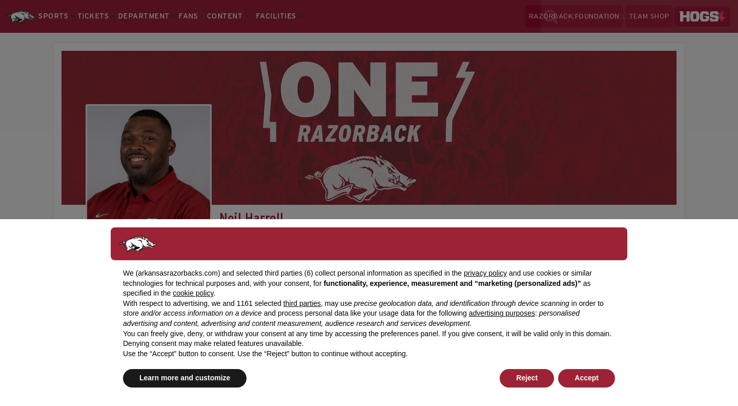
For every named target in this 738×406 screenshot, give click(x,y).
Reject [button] (527, 378)
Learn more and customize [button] (184, 378)
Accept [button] (587, 378)
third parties (302, 303)
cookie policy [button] (193, 293)
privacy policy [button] (485, 273)
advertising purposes (502, 313)
